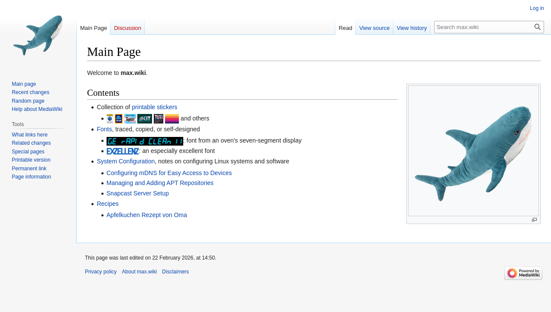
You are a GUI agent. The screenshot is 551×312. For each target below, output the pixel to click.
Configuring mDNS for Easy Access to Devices (169, 172)
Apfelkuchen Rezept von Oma (147, 214)
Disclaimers (175, 272)
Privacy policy (101, 272)
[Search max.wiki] (489, 27)
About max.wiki (139, 272)
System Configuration (126, 161)
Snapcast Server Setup (138, 193)
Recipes (108, 203)
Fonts (104, 129)
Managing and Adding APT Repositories (160, 182)
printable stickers (154, 107)
